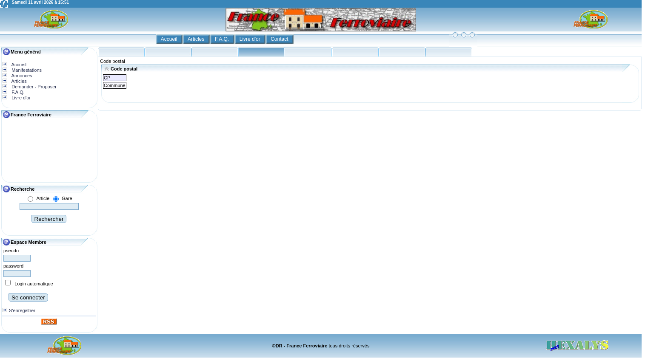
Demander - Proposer (33, 86)
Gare (67, 198)
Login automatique (33, 283)
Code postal (112, 61)
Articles (197, 39)
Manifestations (26, 70)
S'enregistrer (22, 310)
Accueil (170, 39)
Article (42, 198)
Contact (280, 39)
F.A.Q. (223, 39)
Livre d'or (251, 39)
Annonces (21, 75)
